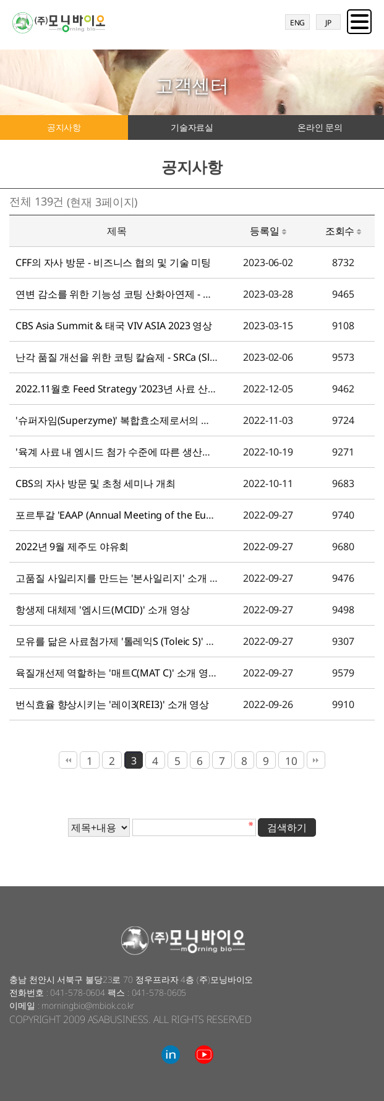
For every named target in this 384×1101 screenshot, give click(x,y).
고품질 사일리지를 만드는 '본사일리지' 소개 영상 (122, 578)
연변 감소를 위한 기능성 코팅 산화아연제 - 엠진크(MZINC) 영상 (153, 294)
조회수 (343, 231)
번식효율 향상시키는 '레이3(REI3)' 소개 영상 (112, 704)
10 (291, 760)
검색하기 (287, 827)
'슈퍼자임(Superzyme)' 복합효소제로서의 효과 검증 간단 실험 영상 (162, 420)
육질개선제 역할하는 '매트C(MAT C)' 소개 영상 (116, 673)
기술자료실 (192, 127)
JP (328, 22)
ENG (297, 22)
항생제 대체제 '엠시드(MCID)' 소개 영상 (102, 609)
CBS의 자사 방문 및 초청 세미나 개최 (95, 483)
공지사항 (64, 127)
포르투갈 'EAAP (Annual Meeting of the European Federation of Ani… (172, 515)
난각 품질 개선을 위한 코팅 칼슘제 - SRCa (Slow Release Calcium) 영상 (170, 357)
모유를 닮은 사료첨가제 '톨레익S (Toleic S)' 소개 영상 (131, 641)
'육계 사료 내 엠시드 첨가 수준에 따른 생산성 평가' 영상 (136, 452)
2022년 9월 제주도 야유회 (72, 546)
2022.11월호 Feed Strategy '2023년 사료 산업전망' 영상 (138, 388)
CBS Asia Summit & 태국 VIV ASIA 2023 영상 (113, 325)
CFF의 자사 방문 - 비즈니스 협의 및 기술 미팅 (113, 262)
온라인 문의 (320, 127)
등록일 (268, 231)
